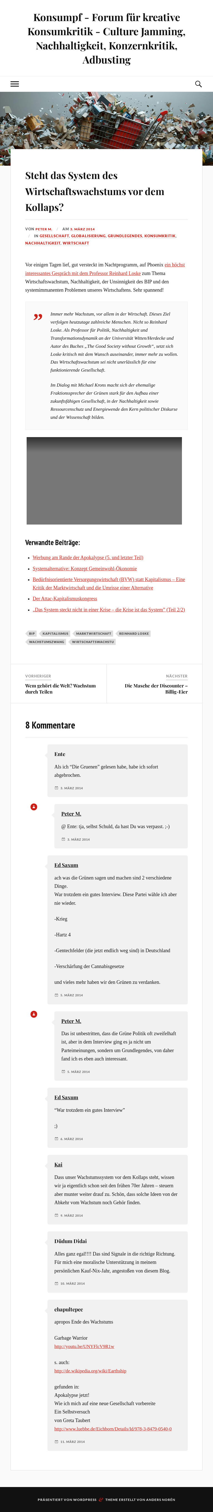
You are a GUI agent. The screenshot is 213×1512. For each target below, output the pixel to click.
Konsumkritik (160, 236)
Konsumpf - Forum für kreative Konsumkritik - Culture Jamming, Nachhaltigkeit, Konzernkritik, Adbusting (106, 38)
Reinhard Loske (134, 633)
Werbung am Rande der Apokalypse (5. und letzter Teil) (88, 557)
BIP (32, 633)
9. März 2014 (72, 1215)
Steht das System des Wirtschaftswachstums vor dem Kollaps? (100, 190)
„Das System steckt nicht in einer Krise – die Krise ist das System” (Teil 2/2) (109, 610)
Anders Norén (160, 1499)
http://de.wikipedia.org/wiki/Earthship (92, 1370)
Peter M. (45, 229)
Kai (58, 1164)
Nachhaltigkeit (42, 243)
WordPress (85, 1499)
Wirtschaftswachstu (93, 642)
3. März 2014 (85, 229)
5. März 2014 (72, 995)
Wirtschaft (76, 243)
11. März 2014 (73, 1441)
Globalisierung (88, 236)
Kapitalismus (56, 633)
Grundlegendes (125, 236)
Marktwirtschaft (93, 633)
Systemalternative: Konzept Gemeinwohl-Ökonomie (85, 568)
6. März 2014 (72, 1138)
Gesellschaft (54, 236)
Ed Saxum (66, 864)
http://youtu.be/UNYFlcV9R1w (85, 1346)
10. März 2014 (73, 1283)
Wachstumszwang (46, 642)
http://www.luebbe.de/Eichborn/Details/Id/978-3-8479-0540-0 (116, 1428)
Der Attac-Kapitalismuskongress (65, 598)
